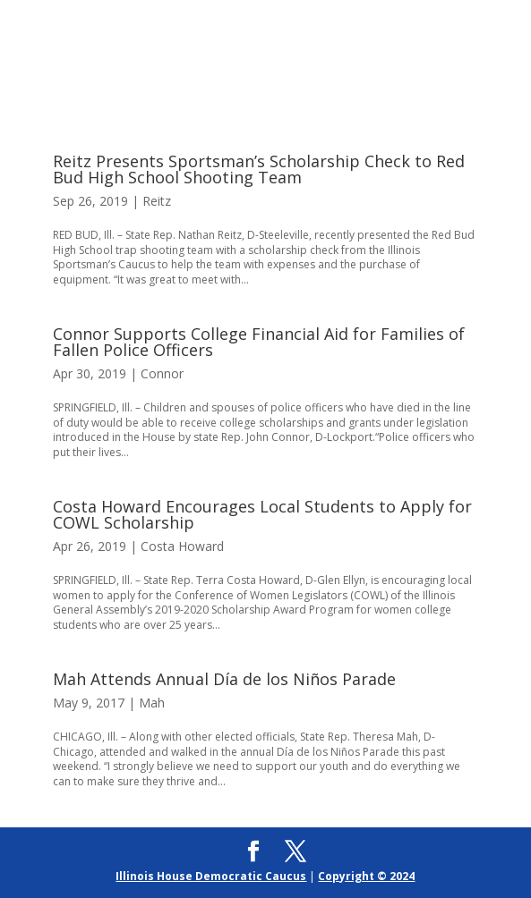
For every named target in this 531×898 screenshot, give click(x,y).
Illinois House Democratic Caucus (211, 876)
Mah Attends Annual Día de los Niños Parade (224, 679)
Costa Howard (182, 546)
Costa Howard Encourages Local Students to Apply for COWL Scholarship (262, 514)
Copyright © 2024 (366, 876)
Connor (162, 373)
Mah (152, 702)
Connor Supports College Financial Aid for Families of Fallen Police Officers (259, 341)
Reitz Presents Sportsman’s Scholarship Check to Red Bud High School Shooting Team (259, 169)
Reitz (156, 200)
